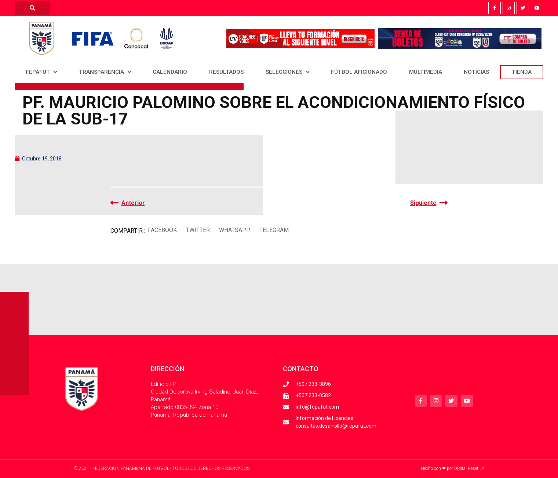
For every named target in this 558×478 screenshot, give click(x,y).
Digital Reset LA (469, 468)
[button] (162, 230)
